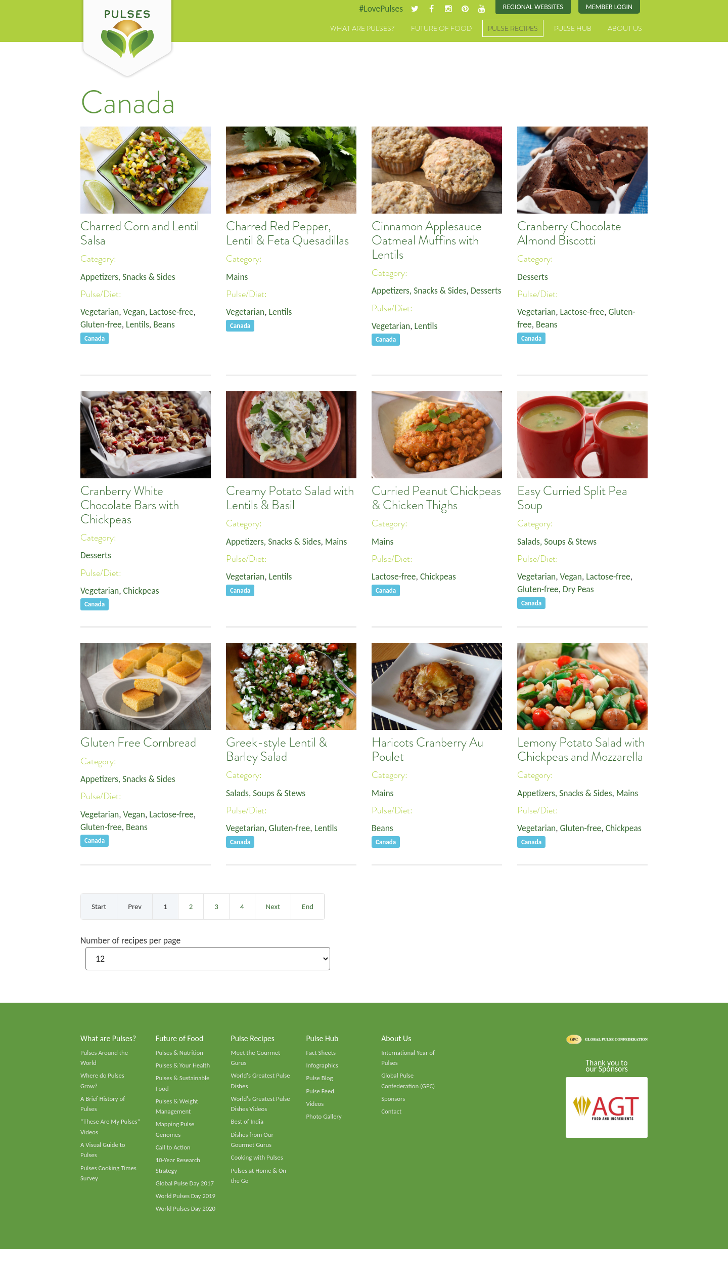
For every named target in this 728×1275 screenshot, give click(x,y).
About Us (625, 28)
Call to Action (174, 1151)
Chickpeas (142, 591)
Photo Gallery (324, 1119)
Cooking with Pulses (258, 1162)
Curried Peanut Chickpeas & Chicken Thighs (436, 498)
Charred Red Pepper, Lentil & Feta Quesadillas (287, 234)
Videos (315, 1106)
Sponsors (393, 1101)
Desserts (387, 304)
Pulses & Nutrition (180, 1054)
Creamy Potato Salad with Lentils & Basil (290, 498)
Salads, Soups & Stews (558, 541)
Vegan (135, 312)
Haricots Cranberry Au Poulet (427, 750)
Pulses (127, 39)
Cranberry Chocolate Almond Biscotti (569, 234)
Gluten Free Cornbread (138, 743)
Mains (237, 276)
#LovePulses (377, 8)
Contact (391, 1114)
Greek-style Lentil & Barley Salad (276, 750)
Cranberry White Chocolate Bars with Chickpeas (129, 505)
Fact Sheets (321, 1054)
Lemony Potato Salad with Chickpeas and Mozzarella (581, 750)
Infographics (322, 1067)
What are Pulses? (362, 28)
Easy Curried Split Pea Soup (572, 498)
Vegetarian (100, 312)
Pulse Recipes (513, 28)
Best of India (247, 1125)
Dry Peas (580, 590)
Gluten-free (101, 325)
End (307, 906)
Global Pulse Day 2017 (185, 1187)
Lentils (139, 325)
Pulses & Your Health (183, 1067)
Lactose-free (174, 312)
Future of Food (441, 28)
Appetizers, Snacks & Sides (129, 276)
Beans (166, 325)
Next (273, 906)
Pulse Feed (320, 1093)
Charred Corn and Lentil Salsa (139, 234)
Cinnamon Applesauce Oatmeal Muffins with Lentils (427, 241)
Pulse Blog (320, 1080)
